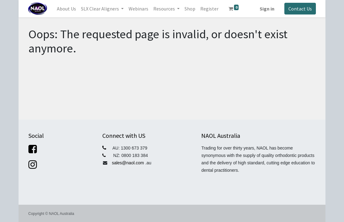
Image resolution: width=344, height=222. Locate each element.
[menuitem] (66, 8)
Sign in (267, 9)
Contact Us (300, 9)
